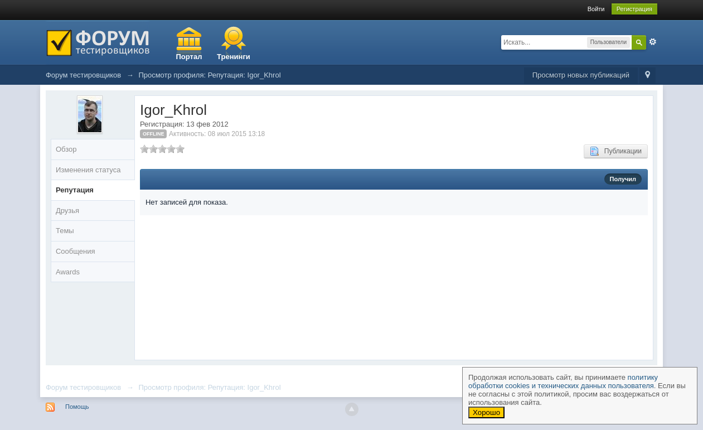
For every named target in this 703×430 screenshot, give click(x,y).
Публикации (616, 151)
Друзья (67, 210)
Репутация (75, 190)
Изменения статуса (88, 170)
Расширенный (652, 41)
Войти (596, 9)
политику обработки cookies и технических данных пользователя (563, 381)
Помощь (77, 406)
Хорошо (486, 412)
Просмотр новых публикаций (580, 75)
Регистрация (634, 9)
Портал (189, 56)
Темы (65, 230)
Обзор (66, 149)
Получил (623, 179)
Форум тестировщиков (83, 387)
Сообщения (75, 251)
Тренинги (233, 56)
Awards (68, 272)
